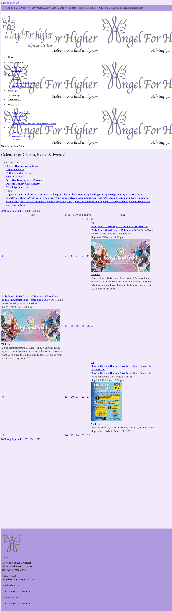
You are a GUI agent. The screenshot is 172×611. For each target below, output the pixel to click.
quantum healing (84, 201)
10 (92, 222)
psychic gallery (64, 201)
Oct (32, 210)
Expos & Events (15, 169)
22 (83, 396)
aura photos (28, 194)
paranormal (39, 201)
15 (83, 325)
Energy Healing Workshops (22, 165)
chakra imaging (53, 194)
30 (88, 435)
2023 (38, 210)
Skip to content (10, 2)
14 (77, 325)
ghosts (24, 197)
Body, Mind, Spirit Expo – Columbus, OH (114, 230)
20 (72, 396)
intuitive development (78, 197)
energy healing (117, 194)
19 (66, 396)
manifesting (99, 197)
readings (99, 201)
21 (77, 396)
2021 (3, 210)
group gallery (36, 197)
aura (17, 194)
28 (77, 435)
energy (103, 194)
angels (10, 194)
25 (2, 435)
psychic (50, 201)
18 (2, 396)
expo (129, 194)
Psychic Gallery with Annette (23, 183)
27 (72, 435)
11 (2, 292)
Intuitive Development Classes (24, 180)
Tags (9, 190)
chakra (39, 194)
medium (111, 197)
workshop (19, 204)
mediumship (123, 197)
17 (92, 325)
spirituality (112, 201)
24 (92, 362)
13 (72, 325)
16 (88, 325)
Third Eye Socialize (17, 187)
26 (66, 435)
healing (49, 197)
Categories (12, 162)
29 (83, 435)
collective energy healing (84, 194)
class (66, 194)
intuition (59, 197)
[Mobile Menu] (12, 146)
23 (88, 396)
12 (66, 325)
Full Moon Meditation (19, 173)
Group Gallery (14, 176)
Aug (9, 210)
